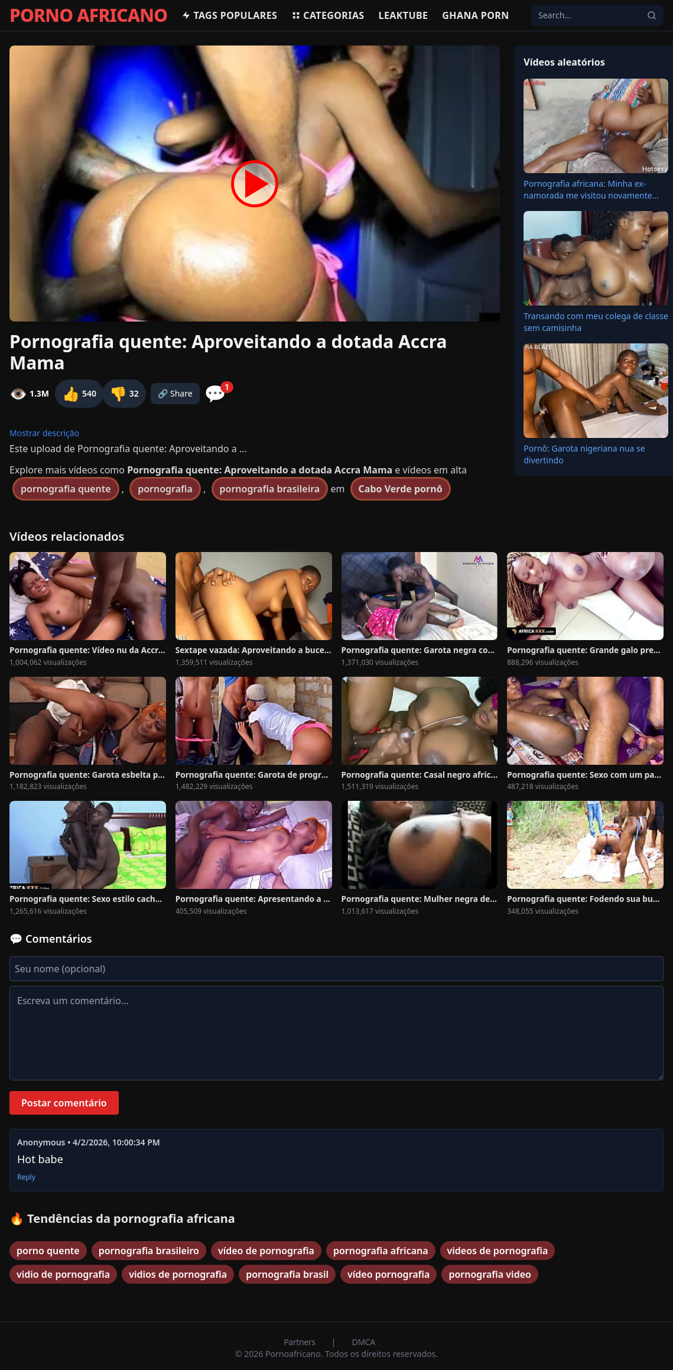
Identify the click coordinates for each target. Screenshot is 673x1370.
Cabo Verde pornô (401, 488)
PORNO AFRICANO (88, 15)
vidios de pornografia (178, 1274)
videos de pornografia (497, 1250)
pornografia (165, 488)
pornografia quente (66, 488)
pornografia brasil (287, 1274)
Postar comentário (64, 1102)
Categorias (327, 15)
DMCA (363, 1342)
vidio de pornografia (63, 1274)
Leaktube (403, 15)
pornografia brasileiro (149, 1250)
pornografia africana (380, 1250)
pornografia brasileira (270, 488)
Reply (26, 1177)
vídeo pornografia (388, 1274)
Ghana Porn (475, 15)
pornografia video (489, 1274)
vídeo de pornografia (266, 1250)
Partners (300, 1342)
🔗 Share (175, 393)
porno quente (48, 1250)
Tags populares (229, 15)
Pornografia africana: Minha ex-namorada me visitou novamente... (591, 189)
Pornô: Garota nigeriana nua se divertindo (584, 454)
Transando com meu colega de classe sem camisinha (596, 321)
